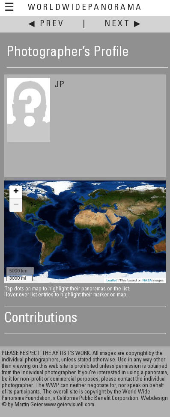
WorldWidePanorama (85, 8)
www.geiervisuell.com (69, 405)
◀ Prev (46, 24)
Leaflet (111, 280)
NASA (147, 280)
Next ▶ (123, 24)
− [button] (16, 205)
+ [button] (16, 192)
